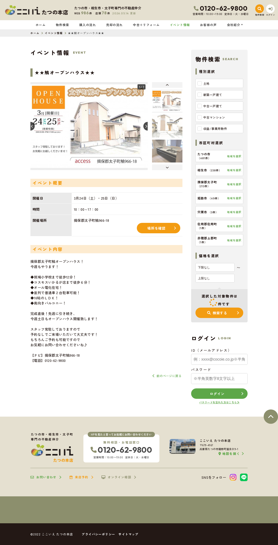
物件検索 (62, 25)
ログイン (217, 393)
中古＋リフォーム (146, 25)
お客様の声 (208, 25)
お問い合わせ (43, 477)
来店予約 (79, 477)
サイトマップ (128, 534)
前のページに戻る (169, 376)
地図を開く (229, 453)
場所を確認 (156, 228)
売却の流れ (114, 25)
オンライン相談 (116, 477)
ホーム (41, 25)
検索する (217, 312)
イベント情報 (180, 25)
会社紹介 (233, 25)
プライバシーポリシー (98, 534)
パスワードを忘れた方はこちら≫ (219, 402)
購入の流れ (87, 25)
